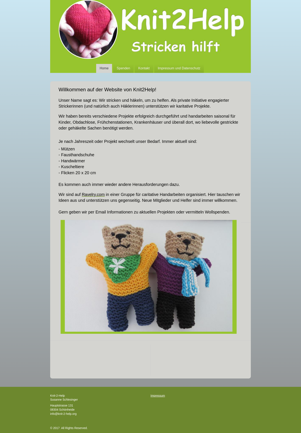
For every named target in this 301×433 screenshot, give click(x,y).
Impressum (157, 395)
